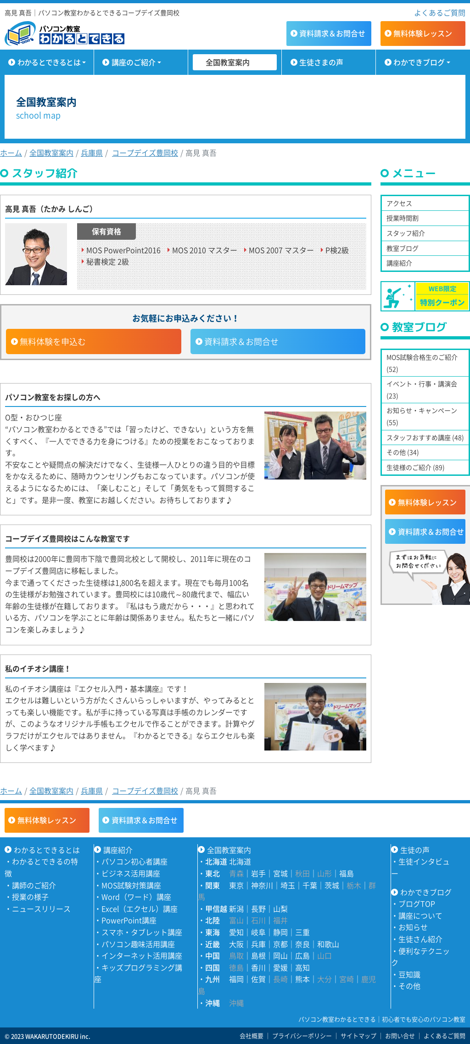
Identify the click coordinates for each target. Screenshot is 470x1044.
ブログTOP (416, 903)
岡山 (280, 955)
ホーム (11, 152)
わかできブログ (419, 62)
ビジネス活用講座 (130, 873)
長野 (258, 908)
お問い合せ (400, 1035)
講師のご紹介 (34, 885)
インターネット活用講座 (141, 955)
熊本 (302, 978)
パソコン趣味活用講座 (138, 943)
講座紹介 (399, 262)
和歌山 (328, 943)
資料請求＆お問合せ (241, 341)
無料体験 (422, 33)
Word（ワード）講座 (136, 896)
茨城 (332, 885)
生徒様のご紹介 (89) (415, 467)
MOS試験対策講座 (131, 885)
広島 (302, 955)
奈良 (302, 943)
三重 (302, 931)
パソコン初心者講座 (134, 861)
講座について (420, 915)
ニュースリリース (41, 908)
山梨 (280, 908)
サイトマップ (358, 1035)
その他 (409, 985)
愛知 (236, 931)
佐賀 (258, 978)
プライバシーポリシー (302, 1035)
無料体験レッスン (427, 502)
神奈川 (262, 885)
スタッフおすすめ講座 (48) (425, 437)
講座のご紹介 (134, 62)
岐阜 (258, 931)
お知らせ (413, 926)
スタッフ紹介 (405, 232)
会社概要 (251, 1035)
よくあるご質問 (439, 12)
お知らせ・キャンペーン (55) (421, 416)
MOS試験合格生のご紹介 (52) (422, 362)
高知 (302, 967)
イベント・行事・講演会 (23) (421, 389)
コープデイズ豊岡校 (145, 152)
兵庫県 (92, 152)
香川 (258, 967)
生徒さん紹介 (420, 938)
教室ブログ (402, 248)
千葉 (309, 885)
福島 (346, 873)
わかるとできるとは (48, 62)
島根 (258, 955)
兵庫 (258, 943)
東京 (236, 885)
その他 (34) (402, 452)
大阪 (236, 943)
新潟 (236, 908)
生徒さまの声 (321, 62)
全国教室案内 (228, 62)
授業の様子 (30, 896)
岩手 (258, 873)
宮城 (280, 873)
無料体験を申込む (53, 341)
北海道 (240, 861)
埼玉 (287, 885)
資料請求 (332, 33)
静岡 (280, 931)
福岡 (236, 978)
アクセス (399, 203)
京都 (280, 943)
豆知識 (409, 974)
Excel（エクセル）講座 (139, 908)
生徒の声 (415, 849)
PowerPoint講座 (129, 919)
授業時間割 (402, 217)
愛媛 (280, 967)
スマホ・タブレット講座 (141, 931)
